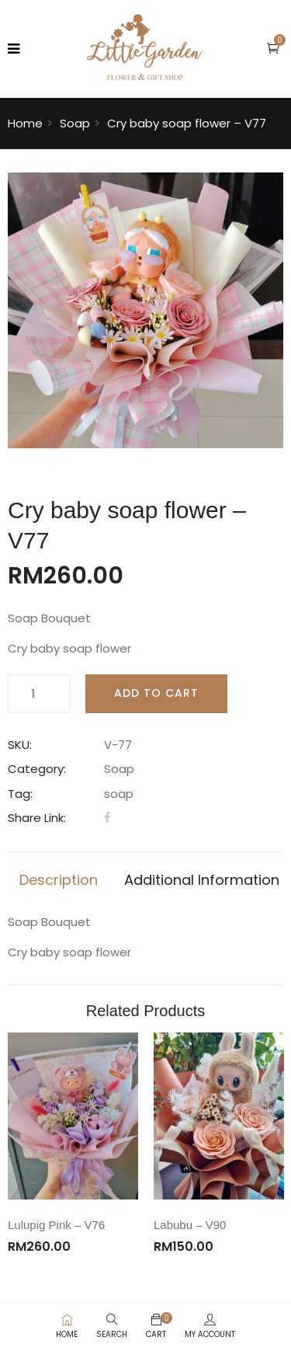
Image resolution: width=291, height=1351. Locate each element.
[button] (273, 47)
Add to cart (156, 693)
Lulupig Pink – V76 (56, 1224)
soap (118, 793)
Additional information (201, 880)
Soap (75, 123)
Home (25, 123)
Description (58, 880)
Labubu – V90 (190, 1224)
